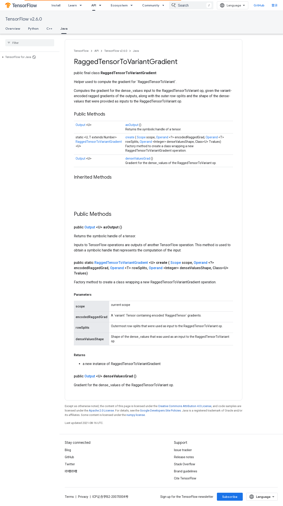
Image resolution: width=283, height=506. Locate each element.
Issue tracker (183, 450)
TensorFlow (81, 50)
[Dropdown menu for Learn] (82, 5)
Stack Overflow (184, 464)
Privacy (83, 496)
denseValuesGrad (138, 158)
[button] (29, 57)
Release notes (184, 457)
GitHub (259, 5)
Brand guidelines (185, 471)
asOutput (132, 125)
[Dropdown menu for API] (101, 5)
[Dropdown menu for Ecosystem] (133, 5)
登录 (275, 5)
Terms (69, 496)
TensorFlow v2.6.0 (23, 19)
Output (81, 125)
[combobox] (191, 5)
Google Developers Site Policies (160, 410)
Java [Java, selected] (63, 29)
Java (136, 50)
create (130, 137)
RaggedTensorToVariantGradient (99, 141)
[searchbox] (29, 42)
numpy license (135, 415)
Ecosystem (119, 5)
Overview (12, 29)
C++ (49, 29)
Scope (141, 137)
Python (33, 29)
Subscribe (229, 497)
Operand (162, 137)
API (96, 50)
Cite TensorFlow (185, 478)
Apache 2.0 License (101, 410)
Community (150, 5)
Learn (72, 5)
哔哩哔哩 (71, 471)
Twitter (70, 464)
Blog (68, 450)
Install (56, 5)
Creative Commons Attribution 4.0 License (184, 406)
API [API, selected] (93, 5)
